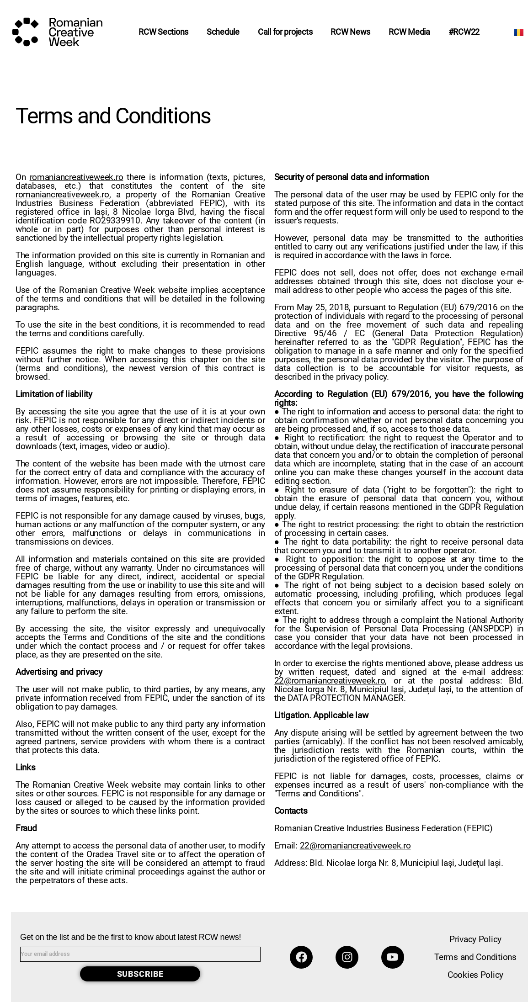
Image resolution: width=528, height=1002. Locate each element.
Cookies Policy (475, 975)
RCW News (350, 32)
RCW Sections (163, 32)
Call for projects (285, 32)
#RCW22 (464, 32)
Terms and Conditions (475, 957)
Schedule (223, 32)
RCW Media (409, 32)
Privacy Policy (475, 939)
